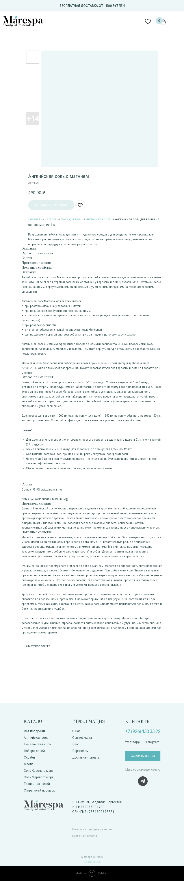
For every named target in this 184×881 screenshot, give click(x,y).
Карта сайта (92, 862)
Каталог (50, 219)
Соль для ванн (71, 219)
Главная (34, 219)
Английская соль (98, 219)
